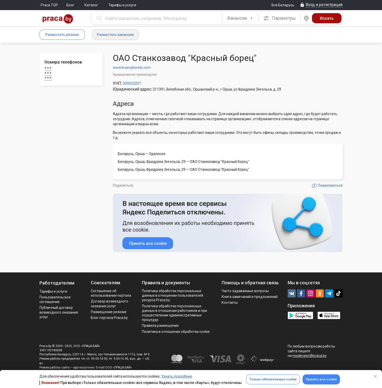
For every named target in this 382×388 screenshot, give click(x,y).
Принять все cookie (321, 379)
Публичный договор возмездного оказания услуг (58, 312)
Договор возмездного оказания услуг (109, 303)
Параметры (279, 18)
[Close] (375, 376)
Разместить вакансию (115, 35)
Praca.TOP (49, 5)
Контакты (230, 302)
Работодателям (56, 283)
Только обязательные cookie (273, 379)
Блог (70, 5)
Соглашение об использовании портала (111, 293)
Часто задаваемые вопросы (245, 291)
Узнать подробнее (176, 376)
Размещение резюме (108, 312)
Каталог (91, 5)
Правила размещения (160, 326)
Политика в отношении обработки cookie (176, 332)
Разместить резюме (62, 35)
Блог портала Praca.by (109, 318)
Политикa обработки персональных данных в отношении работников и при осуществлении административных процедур (174, 313)
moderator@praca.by (309, 356)
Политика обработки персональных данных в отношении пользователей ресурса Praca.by (172, 295)
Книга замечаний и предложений (250, 297)
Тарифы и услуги (122, 5)
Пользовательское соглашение (55, 299)
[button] (240, 18)
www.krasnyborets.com (132, 68)
